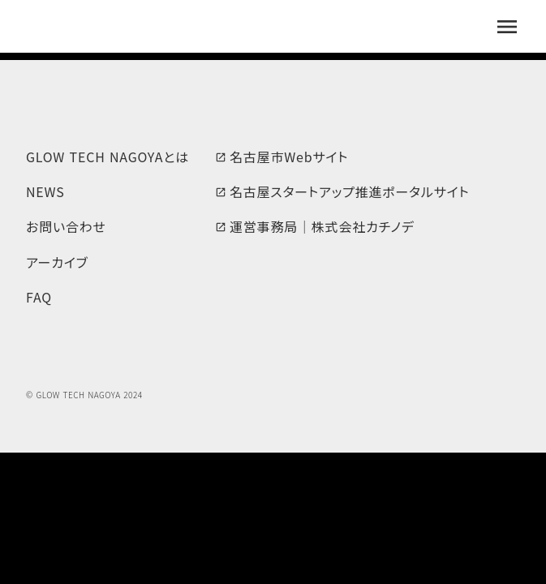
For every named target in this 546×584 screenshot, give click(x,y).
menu (507, 27)
